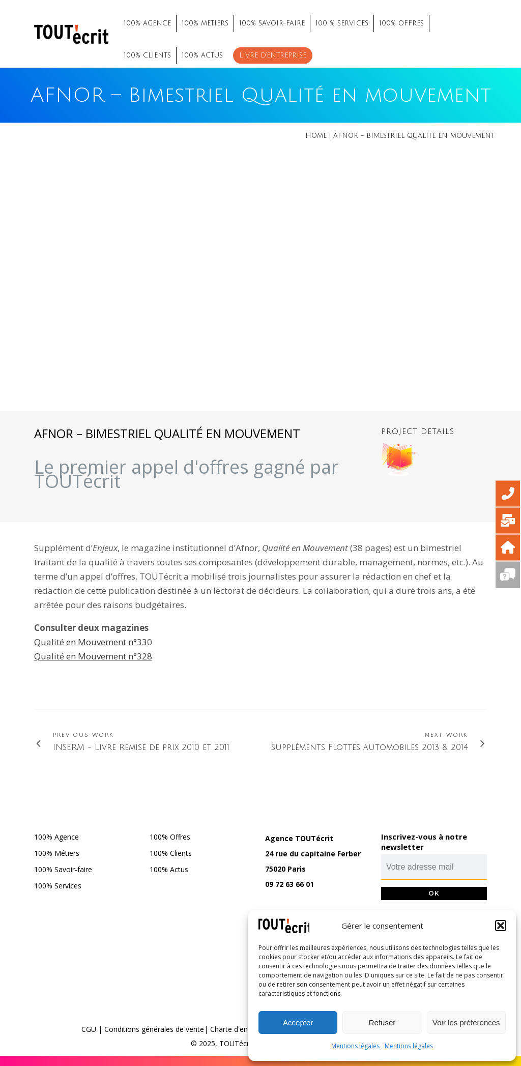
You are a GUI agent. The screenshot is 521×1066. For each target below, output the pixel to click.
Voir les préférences (466, 1022)
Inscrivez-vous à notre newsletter (424, 841)
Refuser (382, 1022)
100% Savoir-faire (63, 869)
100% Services (57, 885)
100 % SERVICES (341, 23)
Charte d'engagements (247, 1029)
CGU (88, 1029)
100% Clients (171, 853)
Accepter (298, 1022)
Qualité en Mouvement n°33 (90, 642)
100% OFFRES (401, 23)
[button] (501, 925)
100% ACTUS (202, 55)
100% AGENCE (147, 23)
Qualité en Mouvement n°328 (93, 656)
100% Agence (56, 837)
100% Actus (169, 869)
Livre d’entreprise (272, 55)
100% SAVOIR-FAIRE (272, 23)
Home (316, 135)
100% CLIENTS (147, 55)
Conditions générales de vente (154, 1029)
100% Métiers (56, 853)
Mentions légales (355, 1046)
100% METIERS (205, 23)
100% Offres (170, 837)
